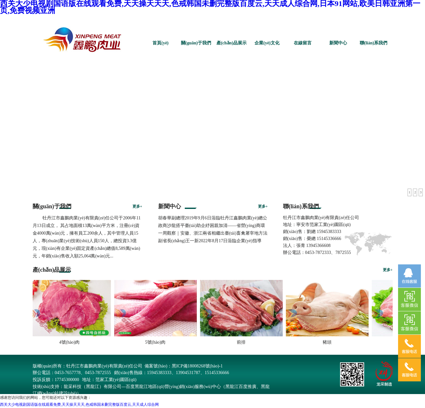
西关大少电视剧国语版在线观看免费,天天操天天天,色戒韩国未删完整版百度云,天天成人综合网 (79, 404)
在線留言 (303, 43)
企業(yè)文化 (267, 43)
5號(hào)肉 (157, 342)
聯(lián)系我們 (374, 43)
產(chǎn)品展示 (231, 43)
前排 (242, 342)
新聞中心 (338, 43)
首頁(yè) (160, 43)
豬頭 (328, 342)
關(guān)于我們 (196, 43)
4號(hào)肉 (71, 342)
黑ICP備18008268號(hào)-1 (197, 366)
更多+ (137, 206)
